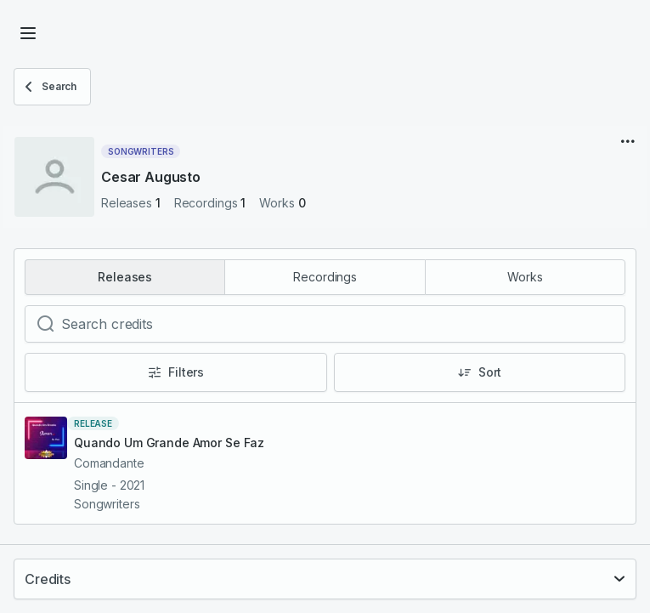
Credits (48, 578)
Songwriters (140, 151)
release (93, 423)
